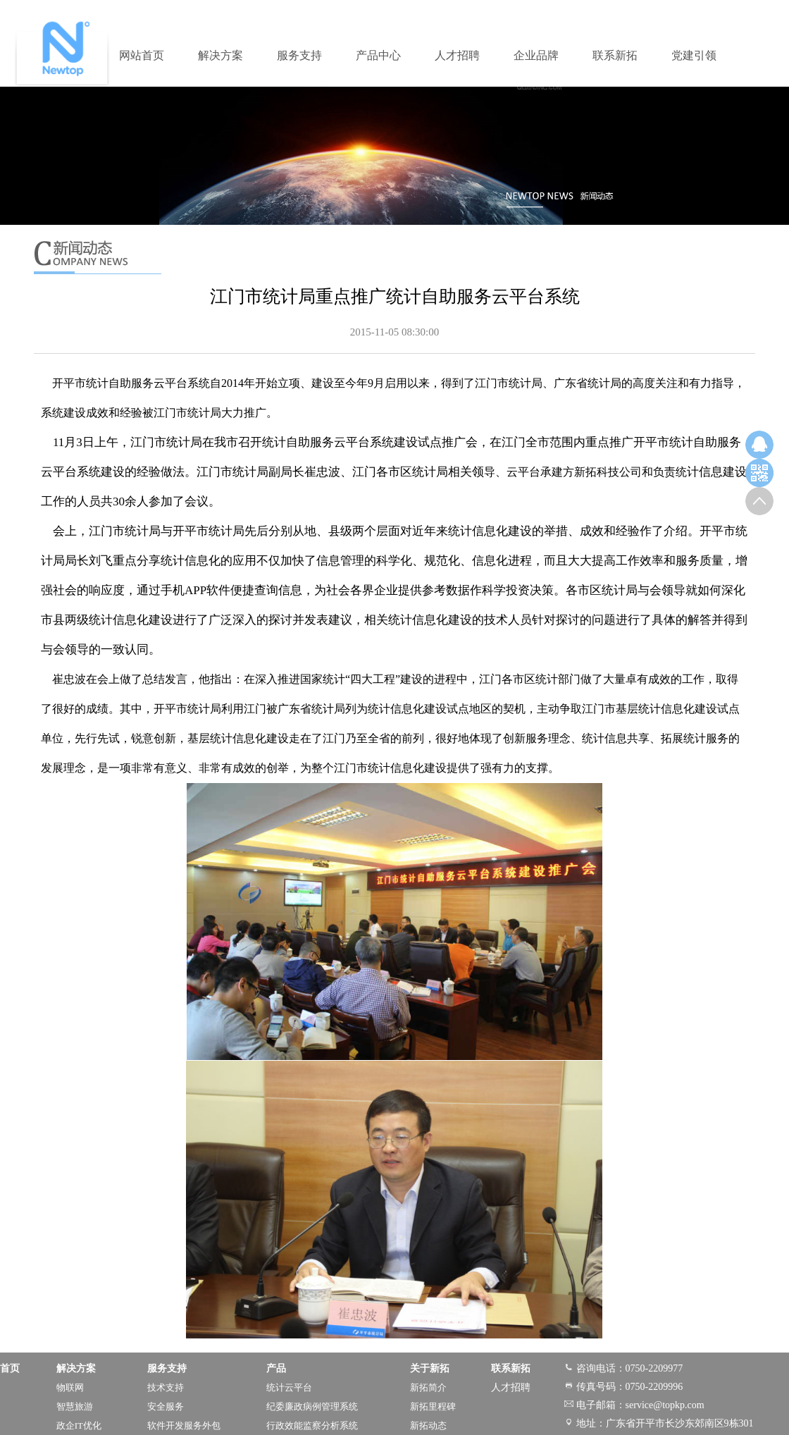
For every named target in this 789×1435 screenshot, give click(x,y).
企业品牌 (536, 55)
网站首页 (141, 55)
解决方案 (220, 55)
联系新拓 (615, 55)
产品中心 (378, 55)
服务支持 (299, 55)
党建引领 (693, 55)
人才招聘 (457, 55)
